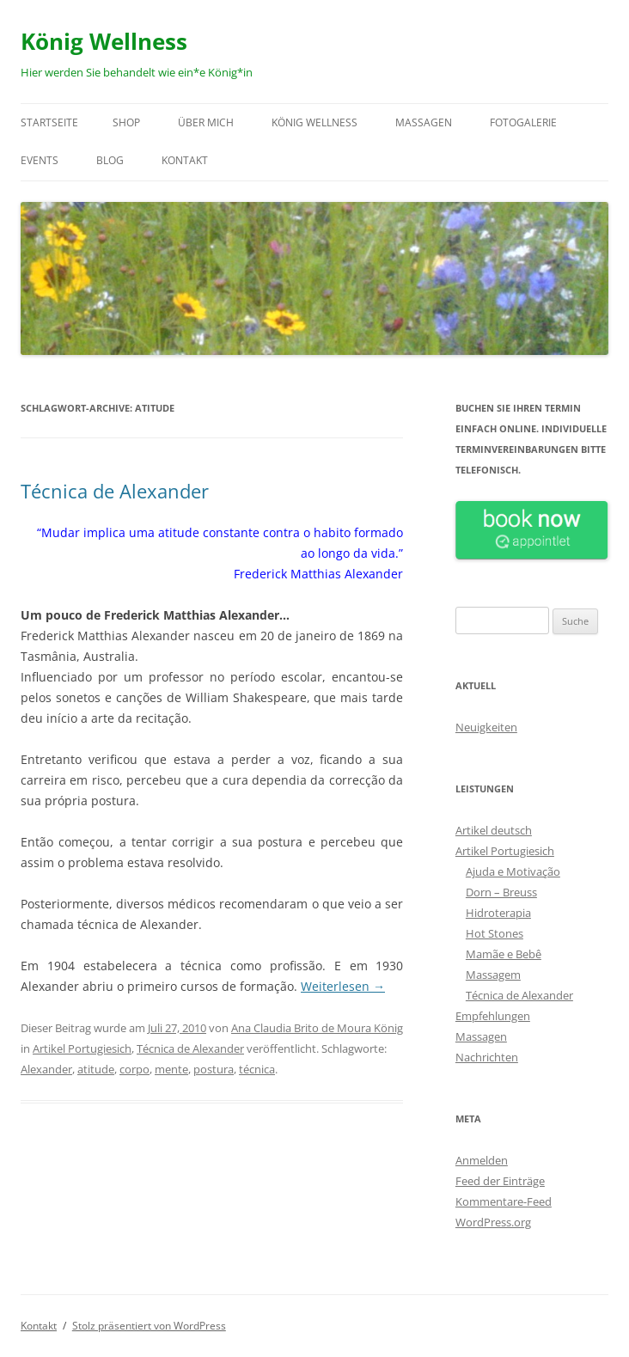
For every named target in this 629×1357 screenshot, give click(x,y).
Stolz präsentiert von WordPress (149, 1325)
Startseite (49, 122)
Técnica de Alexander (115, 491)
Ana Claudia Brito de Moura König (317, 1028)
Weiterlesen (343, 986)
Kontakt (185, 160)
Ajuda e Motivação (513, 871)
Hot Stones (494, 933)
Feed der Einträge (500, 1181)
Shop (126, 122)
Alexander (46, 1069)
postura (213, 1069)
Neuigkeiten (486, 727)
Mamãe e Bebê (503, 954)
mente (171, 1069)
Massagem (493, 974)
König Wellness (104, 41)
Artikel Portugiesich (82, 1048)
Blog (110, 160)
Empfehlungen (492, 1016)
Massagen (423, 122)
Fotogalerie (523, 122)
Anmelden (481, 1160)
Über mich (206, 122)
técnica (257, 1069)
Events (39, 160)
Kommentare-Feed (503, 1201)
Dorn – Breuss (501, 892)
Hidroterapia (498, 912)
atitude (95, 1069)
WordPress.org (493, 1222)
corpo (134, 1069)
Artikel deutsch (493, 830)
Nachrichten (486, 1057)
